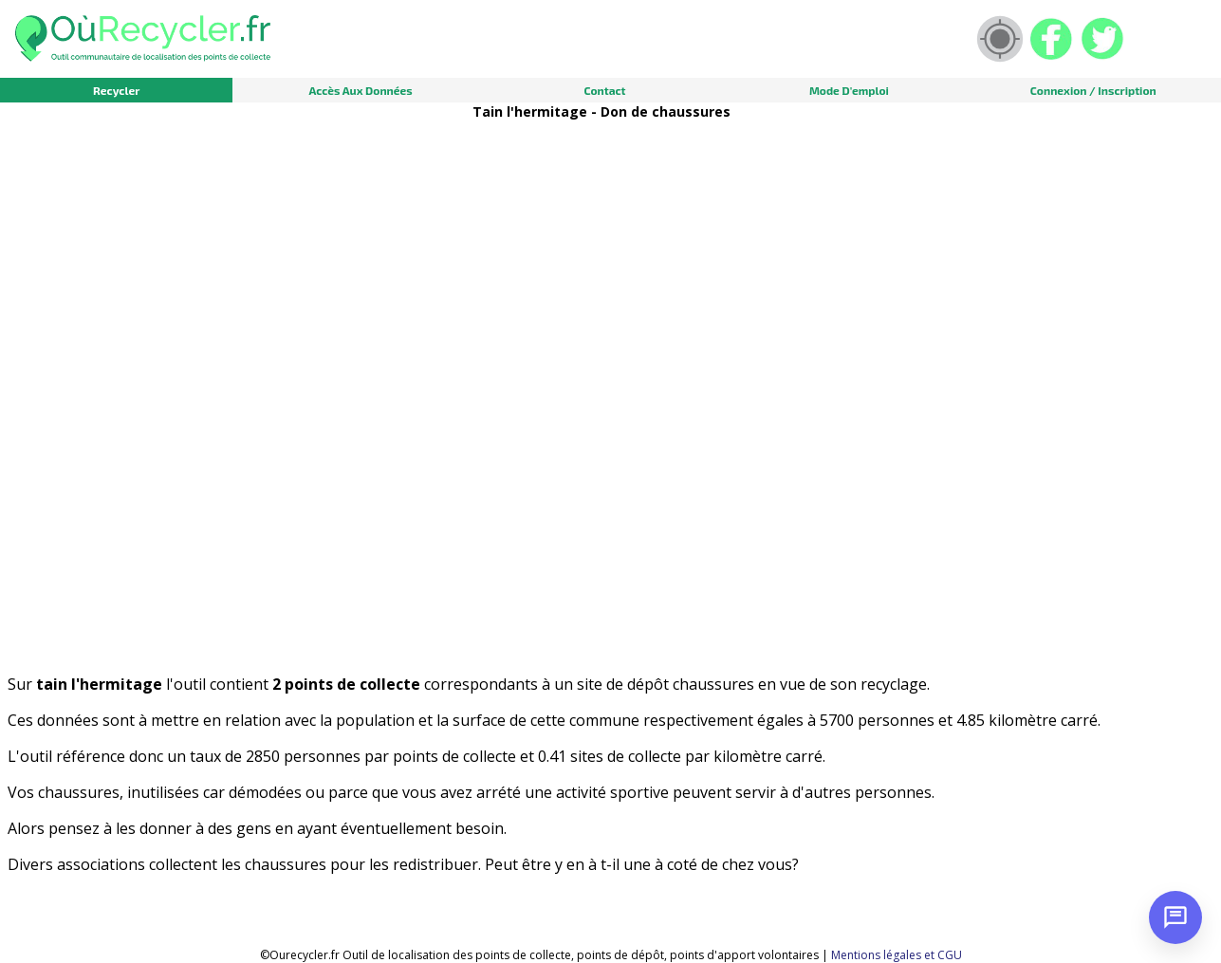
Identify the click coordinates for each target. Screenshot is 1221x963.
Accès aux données (360, 90)
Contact (604, 90)
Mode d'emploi (849, 90)
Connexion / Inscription (1093, 90)
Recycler (116, 90)
